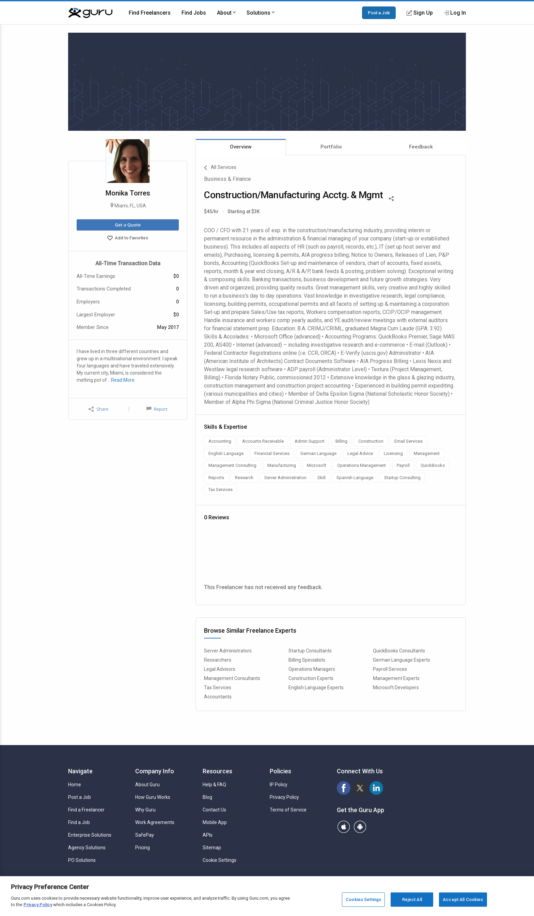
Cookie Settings (219, 860)
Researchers (217, 660)
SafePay (144, 835)
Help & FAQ (214, 784)
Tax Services (217, 687)
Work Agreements (154, 822)
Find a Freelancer (86, 809)
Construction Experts (310, 678)
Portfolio (331, 147)
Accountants (218, 696)
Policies (280, 771)
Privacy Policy (284, 797)
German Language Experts (401, 660)
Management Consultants (232, 678)
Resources (217, 771)
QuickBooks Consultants (399, 650)
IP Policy (278, 784)
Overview (241, 147)
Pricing (142, 847)
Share (98, 409)
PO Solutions (82, 860)
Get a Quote (127, 225)
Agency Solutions (87, 847)
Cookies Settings (363, 899)
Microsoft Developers (396, 687)
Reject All (412, 899)
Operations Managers (311, 669)
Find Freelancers (150, 13)
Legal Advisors (219, 669)
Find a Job (79, 822)
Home (74, 784)
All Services (220, 167)
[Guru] (90, 13)
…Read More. (122, 380)
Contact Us (214, 809)
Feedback (421, 147)
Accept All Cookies (463, 899)
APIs (208, 835)
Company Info (154, 771)
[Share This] (391, 197)
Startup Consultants (310, 650)
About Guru (147, 784)
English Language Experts (316, 687)
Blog (207, 797)
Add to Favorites (127, 239)
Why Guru (145, 809)
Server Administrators (228, 650)
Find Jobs (194, 13)
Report (157, 409)
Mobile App (215, 822)
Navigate (80, 771)
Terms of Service (288, 809)
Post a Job (379, 12)
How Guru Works (152, 797)
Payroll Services (390, 669)
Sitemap (212, 847)
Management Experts (396, 678)
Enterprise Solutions (89, 835)
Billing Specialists (306, 660)
